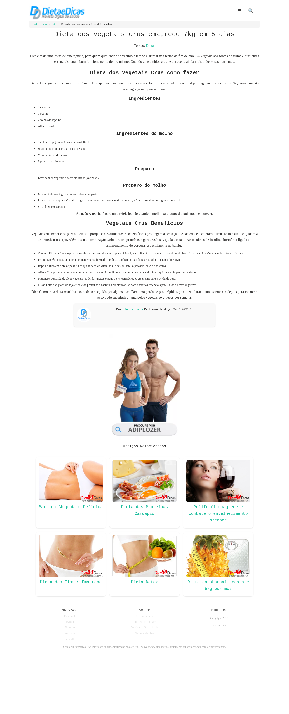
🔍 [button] (251, 10)
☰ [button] (239, 10)
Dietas (150, 45)
